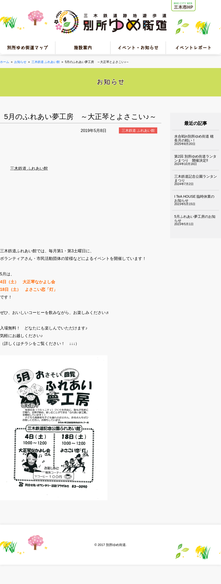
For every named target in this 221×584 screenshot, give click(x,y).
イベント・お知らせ (138, 47)
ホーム (4, 62)
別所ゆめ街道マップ (27, 47)
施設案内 (83, 47)
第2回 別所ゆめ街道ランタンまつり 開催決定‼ (195, 158)
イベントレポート (193, 47)
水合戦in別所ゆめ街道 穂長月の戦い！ (194, 138)
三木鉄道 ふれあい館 (45, 62)
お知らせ (20, 62)
